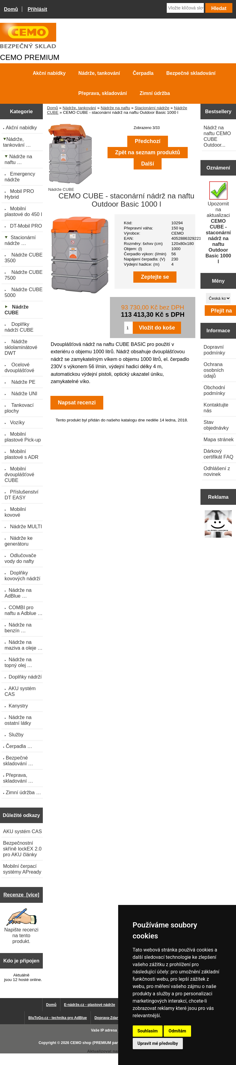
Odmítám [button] (177, 1030)
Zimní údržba (155, 93)
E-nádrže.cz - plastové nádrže (89, 1005)
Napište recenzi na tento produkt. (21, 926)
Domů (11, 9)
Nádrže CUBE (70, 187)
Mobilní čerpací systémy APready (22, 869)
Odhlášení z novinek (217, 471)
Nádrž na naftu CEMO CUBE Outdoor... (217, 136)
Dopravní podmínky (214, 349)
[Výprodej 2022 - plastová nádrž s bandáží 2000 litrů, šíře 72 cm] (218, 524)
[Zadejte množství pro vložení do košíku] (128, 328)
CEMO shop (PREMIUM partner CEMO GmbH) (110, 1043)
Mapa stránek (219, 439)
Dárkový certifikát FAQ (218, 453)
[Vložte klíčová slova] (185, 8)
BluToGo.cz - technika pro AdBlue (57, 1018)
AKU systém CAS (22, 831)
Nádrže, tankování (79, 108)
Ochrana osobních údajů (214, 370)
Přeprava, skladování (102, 93)
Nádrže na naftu (115, 108)
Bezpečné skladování (191, 73)
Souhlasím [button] (148, 1030)
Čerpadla (143, 73)
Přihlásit (37, 9)
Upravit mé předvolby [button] (158, 1043)
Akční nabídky (49, 73)
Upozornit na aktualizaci (218, 222)
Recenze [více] (21, 894)
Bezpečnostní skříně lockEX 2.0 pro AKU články (22, 848)
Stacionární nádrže (152, 108)
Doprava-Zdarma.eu (111, 1018)
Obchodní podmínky (214, 390)
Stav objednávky (216, 425)
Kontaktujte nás (216, 407)
